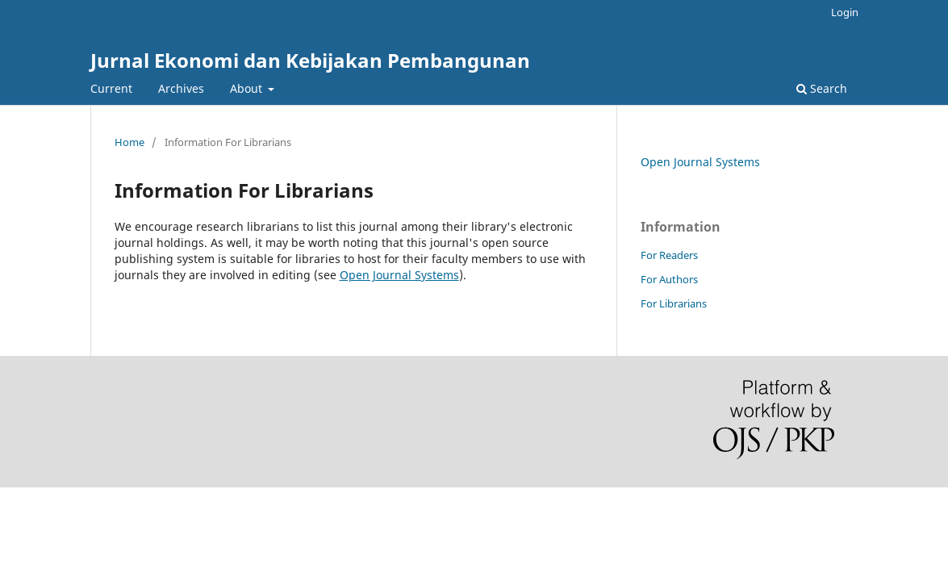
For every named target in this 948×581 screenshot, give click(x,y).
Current (111, 88)
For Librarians (674, 303)
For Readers (669, 255)
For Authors (669, 279)
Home (129, 142)
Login (844, 12)
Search (821, 88)
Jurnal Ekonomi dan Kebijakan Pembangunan (310, 60)
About (247, 88)
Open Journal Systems (399, 274)
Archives (181, 88)
